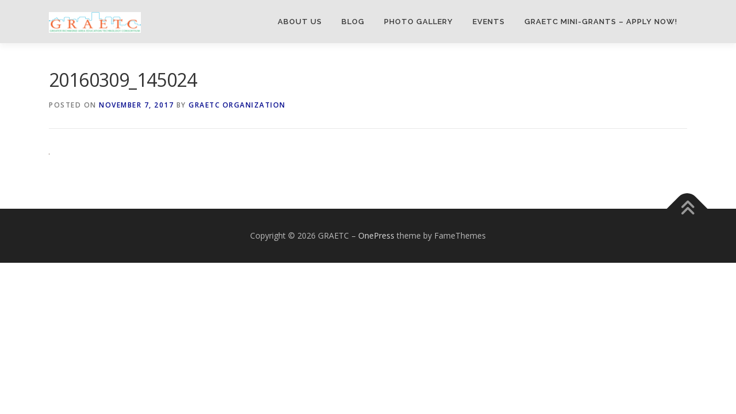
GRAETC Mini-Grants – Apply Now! (600, 21)
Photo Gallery (418, 21)
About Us (300, 21)
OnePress (376, 235)
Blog (353, 21)
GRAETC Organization (237, 105)
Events (489, 21)
